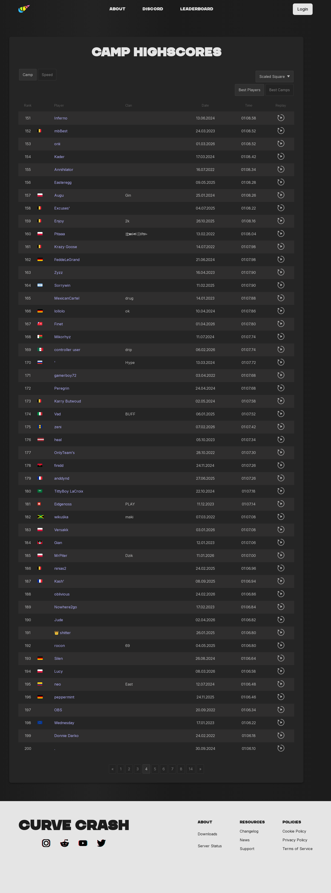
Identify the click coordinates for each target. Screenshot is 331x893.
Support (247, 849)
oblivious (62, 594)
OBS (58, 710)
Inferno (60, 118)
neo (57, 684)
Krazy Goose (65, 246)
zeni (57, 427)
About (117, 9)
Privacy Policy (294, 840)
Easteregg (62, 182)
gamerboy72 (65, 375)
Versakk (61, 529)
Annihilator (63, 169)
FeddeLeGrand (67, 259)
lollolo (59, 311)
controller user (67, 349)
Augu (59, 195)
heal (58, 439)
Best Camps (279, 90)
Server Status (210, 846)
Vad (57, 414)
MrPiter (60, 555)
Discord (153, 9)
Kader (59, 156)
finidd (58, 465)
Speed (47, 74)
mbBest (60, 131)
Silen (58, 658)
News (245, 840)
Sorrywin (62, 285)
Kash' (59, 581)
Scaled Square (274, 76)
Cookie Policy (294, 831)
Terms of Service (297, 849)
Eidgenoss (63, 504)
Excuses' (62, 208)
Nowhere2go (65, 607)
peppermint (64, 697)
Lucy (58, 671)
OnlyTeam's (64, 452)
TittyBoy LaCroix (68, 491)
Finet (58, 324)
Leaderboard (196, 9)
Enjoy (59, 221)
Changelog (249, 831)
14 (191, 769)
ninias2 (60, 568)
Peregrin (61, 388)
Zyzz (58, 272)
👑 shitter (62, 632)
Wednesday (64, 722)
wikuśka (61, 517)
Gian (58, 542)
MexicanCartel (66, 298)
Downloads (207, 834)
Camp (28, 74)
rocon (59, 645)
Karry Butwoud (67, 401)
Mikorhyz (62, 337)
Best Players (249, 90)
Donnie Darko (66, 735)
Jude (58, 620)
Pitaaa (59, 234)
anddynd (61, 478)
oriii (57, 144)
